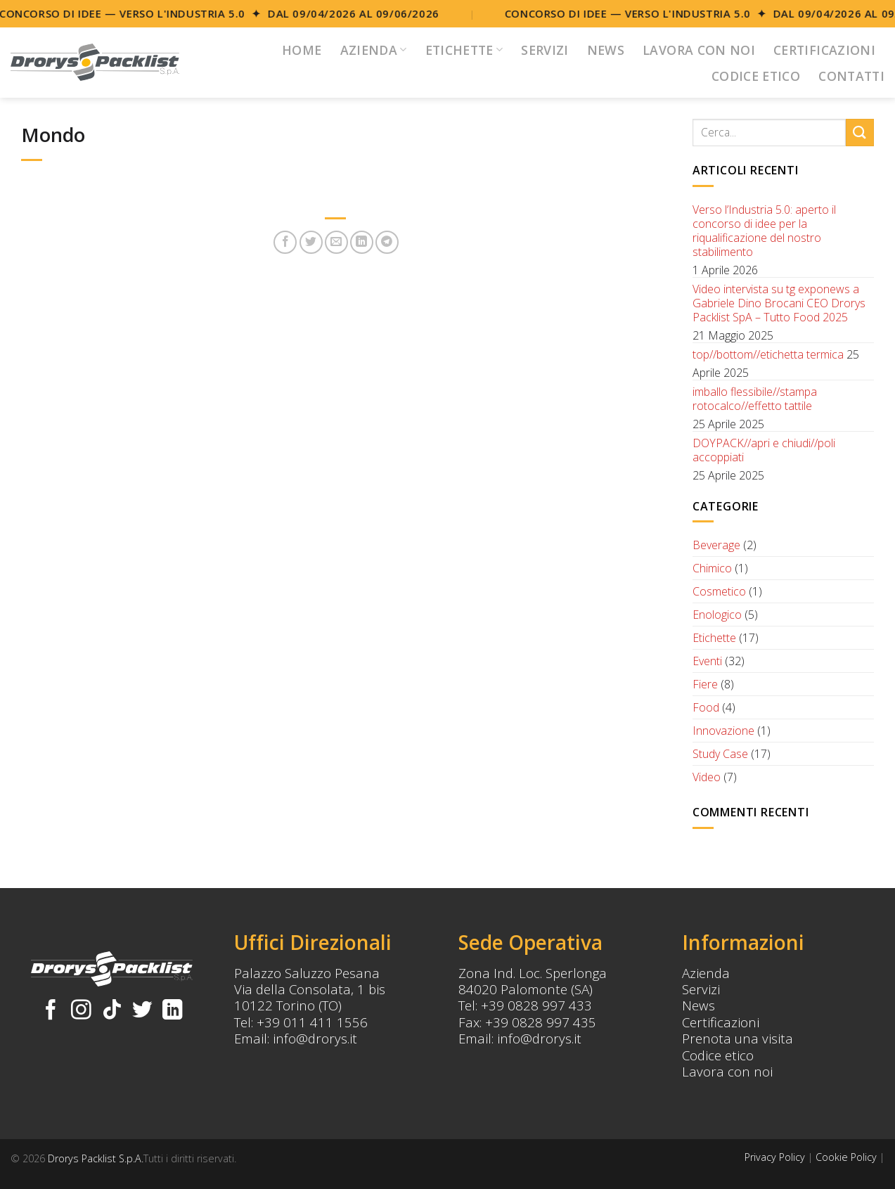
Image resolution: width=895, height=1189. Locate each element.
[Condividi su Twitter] (311, 242)
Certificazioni (824, 49)
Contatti (851, 76)
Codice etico (718, 1055)
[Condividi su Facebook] (285, 242)
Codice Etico (756, 76)
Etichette (464, 49)
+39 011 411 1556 (312, 1022)
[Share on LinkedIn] (361, 242)
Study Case (720, 753)
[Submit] (860, 132)
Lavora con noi (699, 49)
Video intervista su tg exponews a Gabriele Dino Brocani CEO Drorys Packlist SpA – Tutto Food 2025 (779, 303)
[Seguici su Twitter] (142, 1011)
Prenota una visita (737, 1038)
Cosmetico (719, 591)
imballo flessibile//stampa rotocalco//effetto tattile (755, 398)
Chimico (712, 568)
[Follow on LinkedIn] (172, 1011)
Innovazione (723, 730)
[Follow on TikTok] (112, 1011)
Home (301, 49)
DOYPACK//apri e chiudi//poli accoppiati (764, 450)
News (605, 49)
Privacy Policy (775, 1157)
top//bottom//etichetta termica (768, 354)
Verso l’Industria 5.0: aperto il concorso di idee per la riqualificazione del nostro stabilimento (764, 230)
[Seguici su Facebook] (51, 1011)
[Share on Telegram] (387, 242)
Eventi (707, 661)
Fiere (705, 684)
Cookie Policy (846, 1157)
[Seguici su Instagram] (81, 1011)
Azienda (373, 49)
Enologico (717, 614)
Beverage (716, 545)
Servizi (544, 49)
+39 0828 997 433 (536, 1005)
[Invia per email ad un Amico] (336, 242)
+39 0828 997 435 (540, 1022)
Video (707, 777)
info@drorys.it (315, 1038)
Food (706, 707)
